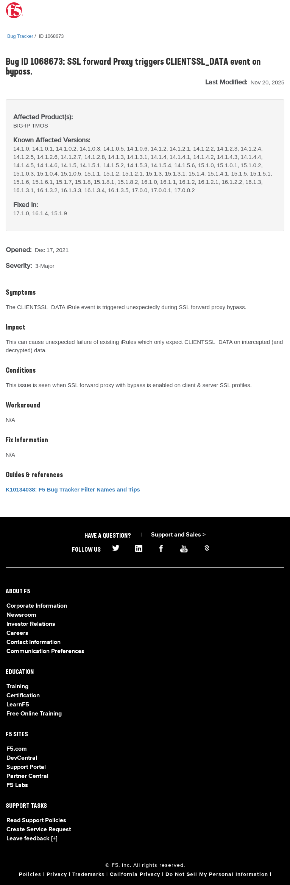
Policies (30, 874)
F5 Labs (17, 785)
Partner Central (27, 776)
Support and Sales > (178, 535)
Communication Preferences (45, 652)
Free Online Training (34, 714)
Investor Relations (30, 624)
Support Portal (26, 767)
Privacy (57, 874)
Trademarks (88, 874)
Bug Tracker (20, 36)
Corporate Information (36, 606)
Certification (23, 696)
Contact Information (33, 642)
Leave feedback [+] (31, 839)
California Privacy (135, 874)
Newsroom (21, 615)
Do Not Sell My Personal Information (216, 874)
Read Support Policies (36, 821)
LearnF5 (17, 705)
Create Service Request (38, 830)
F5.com (16, 749)
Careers (17, 633)
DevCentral (21, 758)
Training (17, 687)
